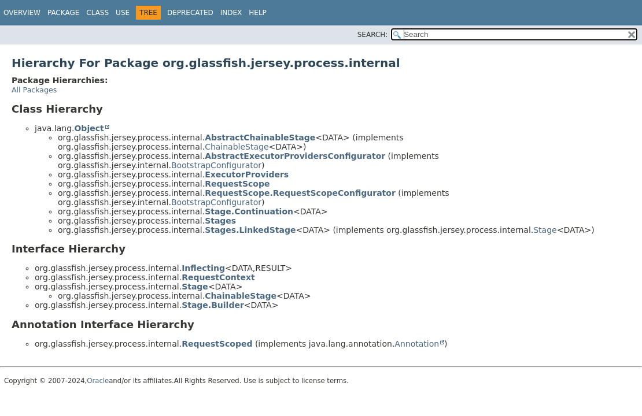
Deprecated (190, 13)
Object (89, 128)
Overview (21, 13)
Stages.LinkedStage (250, 230)
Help (258, 13)
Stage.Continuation (249, 211)
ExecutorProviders (247, 174)
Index (231, 13)
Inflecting (203, 268)
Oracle (98, 381)
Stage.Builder (213, 305)
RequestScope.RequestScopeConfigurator (300, 193)
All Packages (34, 90)
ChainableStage (236, 146)
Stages (220, 220)
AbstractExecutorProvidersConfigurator (295, 156)
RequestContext (218, 277)
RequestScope (237, 183)
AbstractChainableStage (260, 137)
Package (63, 13)
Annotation (416, 343)
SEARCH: (372, 35)
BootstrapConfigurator (216, 165)
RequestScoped (217, 343)
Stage (544, 230)
